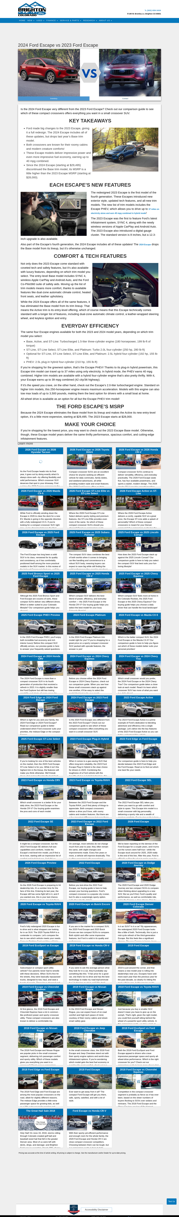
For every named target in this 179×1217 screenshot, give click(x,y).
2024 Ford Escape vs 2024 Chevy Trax (138, 658)
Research (94, 21)
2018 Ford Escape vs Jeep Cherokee (89, 1030)
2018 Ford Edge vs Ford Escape (40, 1070)
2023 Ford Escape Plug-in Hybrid (89, 739)
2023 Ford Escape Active (138, 698)
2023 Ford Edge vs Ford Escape (138, 739)
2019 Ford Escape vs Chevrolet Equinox (40, 988)
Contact (125, 99)
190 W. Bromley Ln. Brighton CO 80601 (145, 14)
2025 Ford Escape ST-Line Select (40, 739)
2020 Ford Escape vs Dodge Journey (138, 864)
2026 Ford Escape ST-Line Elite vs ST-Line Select (89, 492)
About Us (110, 21)
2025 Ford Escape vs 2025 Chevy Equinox (138, 575)
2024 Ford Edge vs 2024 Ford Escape (40, 699)
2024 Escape (147, 245)
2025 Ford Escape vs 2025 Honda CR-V (89, 575)
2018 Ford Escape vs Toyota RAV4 (138, 987)
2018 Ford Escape (89, 1070)
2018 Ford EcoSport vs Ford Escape (138, 1030)
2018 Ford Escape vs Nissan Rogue (40, 1030)
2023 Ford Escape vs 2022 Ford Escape (89, 823)
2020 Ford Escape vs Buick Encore (89, 905)
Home (23, 21)
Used (42, 21)
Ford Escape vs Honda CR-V (89, 1111)
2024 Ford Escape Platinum (89, 615)
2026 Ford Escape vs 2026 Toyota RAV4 (89, 451)
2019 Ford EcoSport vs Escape (40, 946)
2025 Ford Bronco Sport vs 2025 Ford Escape (41, 575)
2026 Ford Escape (138, 822)
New (32, 21)
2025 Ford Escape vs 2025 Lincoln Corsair (138, 534)
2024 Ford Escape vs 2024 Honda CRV (40, 658)
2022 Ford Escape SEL (138, 781)
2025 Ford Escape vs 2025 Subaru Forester (89, 534)
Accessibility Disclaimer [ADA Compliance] (96, 1210)
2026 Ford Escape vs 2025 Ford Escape (40, 534)
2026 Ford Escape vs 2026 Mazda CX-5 (40, 492)
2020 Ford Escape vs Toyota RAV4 (40, 905)
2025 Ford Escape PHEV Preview (40, 615)
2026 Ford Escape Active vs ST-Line (138, 492)
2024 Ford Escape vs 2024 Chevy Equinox (89, 658)
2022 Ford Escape (89, 863)
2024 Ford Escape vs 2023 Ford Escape (89, 699)
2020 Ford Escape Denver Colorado (138, 906)
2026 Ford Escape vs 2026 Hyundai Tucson (40, 451)
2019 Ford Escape (138, 946)
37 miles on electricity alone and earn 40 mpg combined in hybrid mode (125, 213)
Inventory (53, 99)
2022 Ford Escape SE (40, 822)
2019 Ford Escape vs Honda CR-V (89, 946)
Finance (55, 21)
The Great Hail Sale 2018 (40, 1111)
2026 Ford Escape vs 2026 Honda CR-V (138, 451)
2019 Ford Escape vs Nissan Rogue (89, 988)
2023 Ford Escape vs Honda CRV (40, 781)
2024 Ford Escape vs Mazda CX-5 (138, 615)
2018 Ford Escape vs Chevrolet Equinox (138, 1071)
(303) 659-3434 (150, 10)
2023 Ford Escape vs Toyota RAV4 (89, 781)
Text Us (171, 1201)
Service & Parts (74, 21)
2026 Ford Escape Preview (40, 863)
